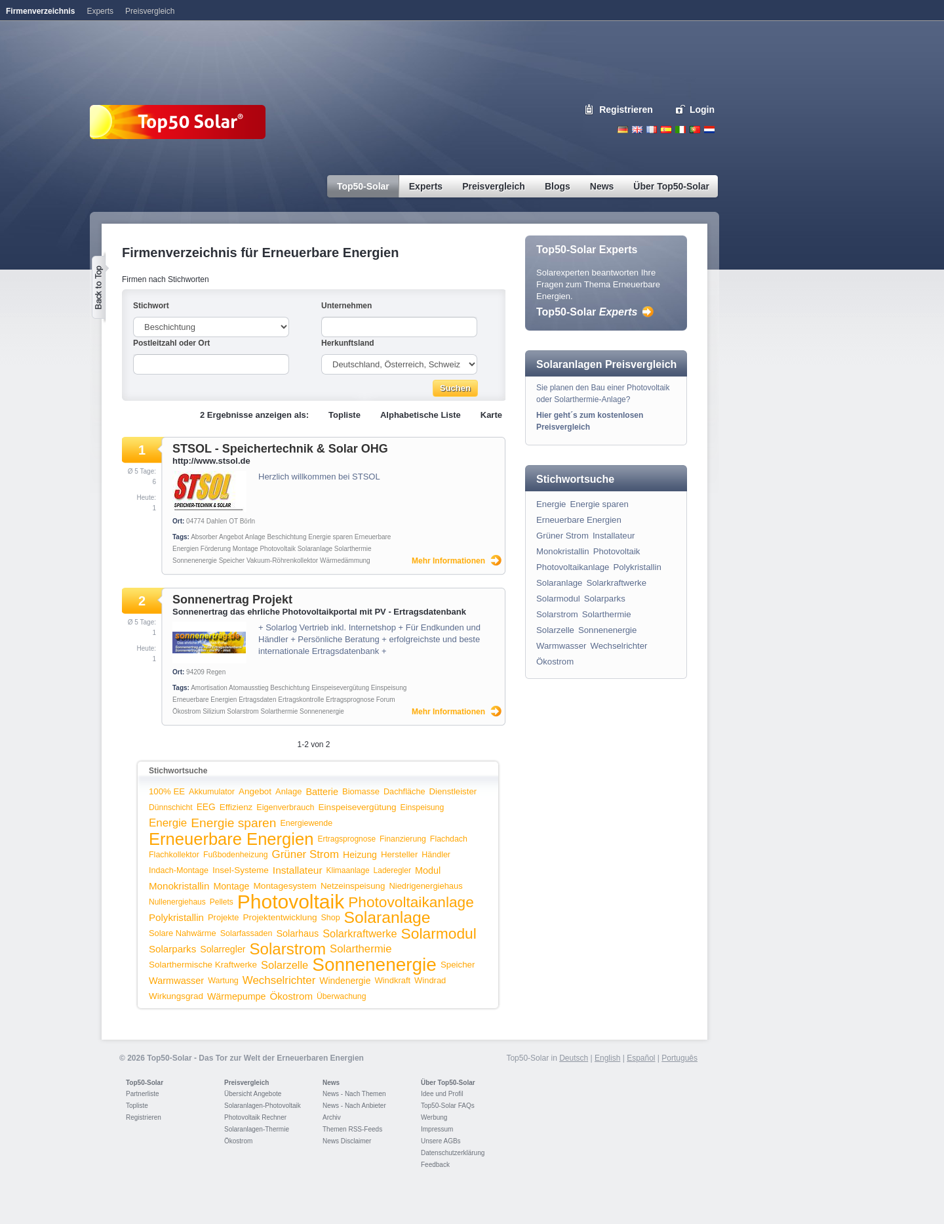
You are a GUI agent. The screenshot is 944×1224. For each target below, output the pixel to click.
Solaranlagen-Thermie (256, 1129)
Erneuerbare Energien (204, 699)
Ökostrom (186, 711)
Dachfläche (404, 791)
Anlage (255, 537)
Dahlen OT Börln (230, 521)
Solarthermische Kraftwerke (203, 964)
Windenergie (344, 980)
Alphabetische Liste (420, 415)
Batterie (321, 791)
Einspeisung (388, 687)
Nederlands (709, 129)
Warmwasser (176, 980)
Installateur (298, 870)
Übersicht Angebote (252, 1093)
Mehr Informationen (448, 560)
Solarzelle (284, 965)
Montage (245, 548)
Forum (385, 699)
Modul (428, 870)
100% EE (167, 791)
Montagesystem (285, 886)
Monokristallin (179, 885)
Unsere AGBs (441, 1141)
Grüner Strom (305, 854)
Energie (168, 823)
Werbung (434, 1117)
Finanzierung (403, 839)
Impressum (437, 1129)
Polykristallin (176, 917)
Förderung (216, 548)
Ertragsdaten (257, 699)
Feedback (435, 1164)
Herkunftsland (347, 343)
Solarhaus (297, 933)
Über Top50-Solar (448, 1082)
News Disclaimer (347, 1141)
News (331, 1082)
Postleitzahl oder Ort (171, 343)
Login (702, 109)
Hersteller (399, 854)
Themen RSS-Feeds (352, 1129)
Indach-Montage (178, 870)
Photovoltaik (277, 548)
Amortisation (209, 687)
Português (679, 1058)
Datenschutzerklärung (452, 1152)
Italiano (680, 129)
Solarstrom (242, 711)
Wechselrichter (279, 980)
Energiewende (306, 823)
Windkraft (392, 980)
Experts (100, 11)
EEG (206, 807)
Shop (330, 917)
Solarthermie (353, 548)
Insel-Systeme (240, 870)
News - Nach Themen (354, 1093)
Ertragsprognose (350, 699)
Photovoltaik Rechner (255, 1117)
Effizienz (236, 807)
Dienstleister (453, 791)
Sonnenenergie (194, 560)
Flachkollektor (174, 854)
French (651, 129)
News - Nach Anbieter (354, 1105)
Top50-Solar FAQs (448, 1105)
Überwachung (341, 996)
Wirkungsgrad (176, 996)
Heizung (360, 854)
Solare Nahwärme (182, 933)
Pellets (221, 902)
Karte (491, 415)
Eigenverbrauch (285, 807)
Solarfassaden (246, 933)
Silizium (214, 711)
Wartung (223, 980)
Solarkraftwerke (360, 933)
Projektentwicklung (280, 917)
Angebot (231, 537)
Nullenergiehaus (177, 902)
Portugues (695, 129)
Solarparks (172, 948)
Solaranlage (315, 548)
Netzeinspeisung (353, 886)
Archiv (332, 1117)
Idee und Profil (442, 1093)
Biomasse (361, 791)
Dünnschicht (171, 807)
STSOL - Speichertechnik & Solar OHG (280, 448)
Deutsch (623, 129)
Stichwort (151, 305)
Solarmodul (439, 933)
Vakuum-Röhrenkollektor (282, 560)
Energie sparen (330, 537)
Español (641, 1058)
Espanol (666, 129)
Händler (436, 854)
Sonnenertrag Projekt (232, 599)
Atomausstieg (249, 687)
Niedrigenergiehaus (425, 886)
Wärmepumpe (236, 996)
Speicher (232, 560)
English (637, 129)
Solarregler (222, 949)
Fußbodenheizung (235, 854)
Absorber (204, 537)
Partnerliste (142, 1093)
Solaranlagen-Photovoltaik (262, 1105)
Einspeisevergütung (340, 687)
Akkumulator (212, 791)
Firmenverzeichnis (40, 11)
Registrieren (626, 109)
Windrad (430, 980)
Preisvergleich (246, 1082)
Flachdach (448, 839)
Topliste (344, 415)
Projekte (223, 917)
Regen (216, 672)
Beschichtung (286, 537)
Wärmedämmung (345, 560)
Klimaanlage (348, 870)
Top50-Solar (586, 311)
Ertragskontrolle (301, 699)
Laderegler (392, 870)
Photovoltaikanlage (411, 901)
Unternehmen (346, 305)
